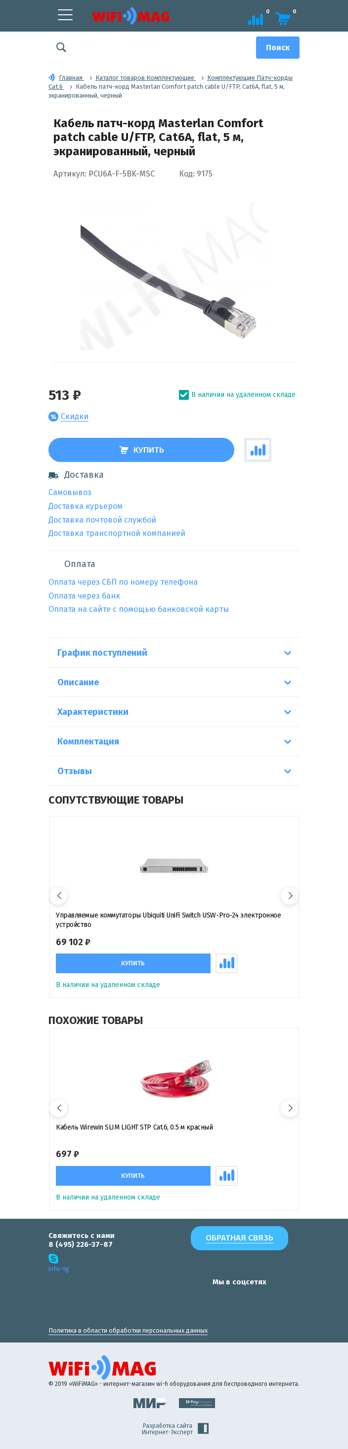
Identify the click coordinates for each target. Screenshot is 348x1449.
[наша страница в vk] (190, 1301)
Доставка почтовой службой (102, 520)
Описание (78, 682)
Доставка (76, 475)
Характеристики (93, 712)
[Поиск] (278, 47)
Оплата (79, 564)
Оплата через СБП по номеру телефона (123, 582)
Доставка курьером (85, 506)
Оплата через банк (84, 596)
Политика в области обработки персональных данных (128, 1330)
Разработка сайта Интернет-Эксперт (175, 1429)
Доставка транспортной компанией (116, 533)
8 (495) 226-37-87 (80, 1244)
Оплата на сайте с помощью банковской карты (138, 609)
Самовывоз (69, 492)
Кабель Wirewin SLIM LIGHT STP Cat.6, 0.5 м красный (134, 1127)
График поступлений (102, 652)
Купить (141, 450)
